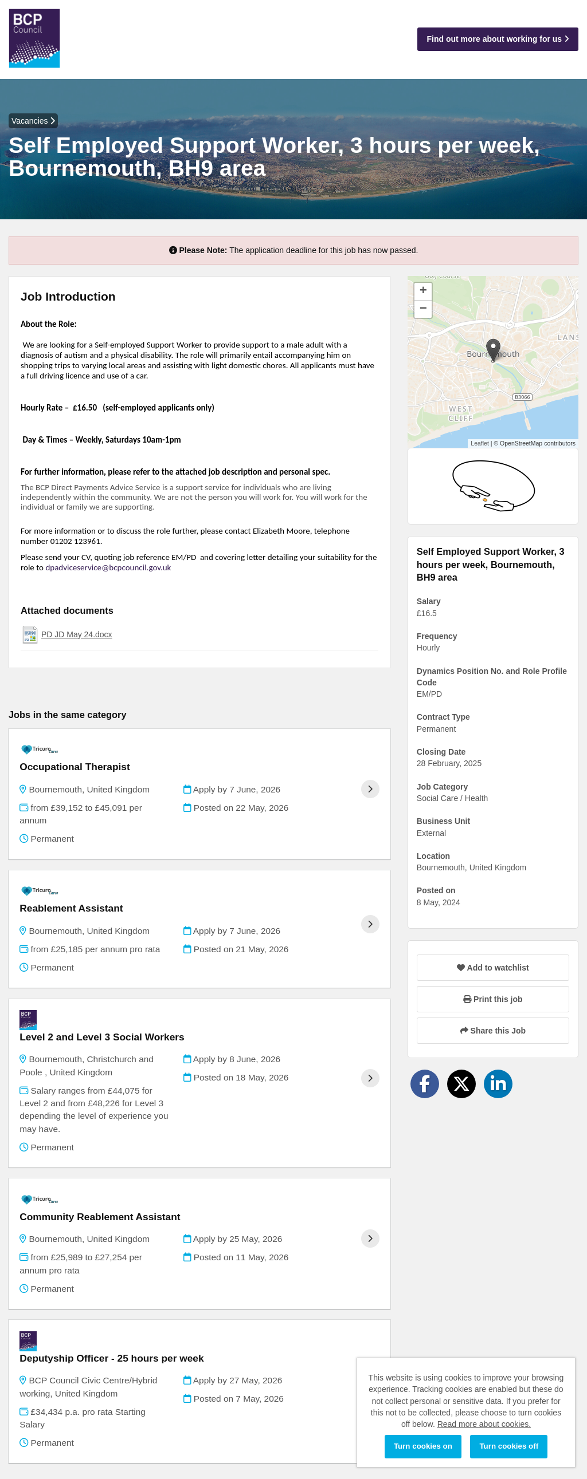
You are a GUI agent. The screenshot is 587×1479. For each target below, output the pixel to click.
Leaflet (480, 443)
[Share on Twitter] (461, 1084)
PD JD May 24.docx (76, 634)
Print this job (492, 999)
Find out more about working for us (497, 39)
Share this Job (493, 1030)
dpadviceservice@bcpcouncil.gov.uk (108, 567)
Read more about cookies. (484, 1424)
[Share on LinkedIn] (498, 1084)
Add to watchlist (493, 967)
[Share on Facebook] (424, 1084)
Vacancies (33, 120)
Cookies (23, 1427)
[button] (493, 350)
